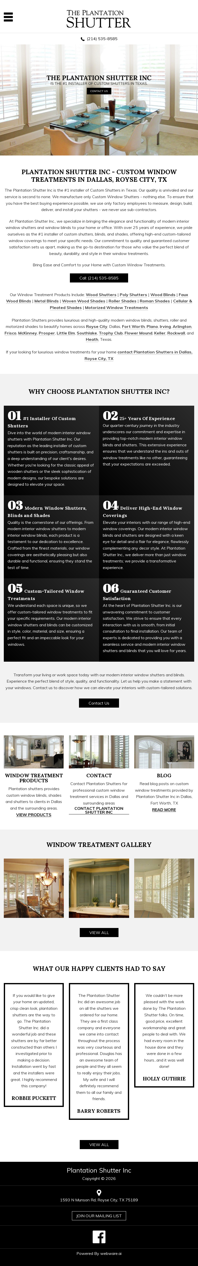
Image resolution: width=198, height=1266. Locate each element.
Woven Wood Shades (83, 300)
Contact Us (99, 703)
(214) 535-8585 (102, 38)
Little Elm (66, 332)
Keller (160, 332)
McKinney (27, 332)
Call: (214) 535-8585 (99, 277)
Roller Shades (122, 300)
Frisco (10, 332)
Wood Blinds (162, 294)
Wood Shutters (101, 294)
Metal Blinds (46, 300)
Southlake (87, 332)
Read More (164, 810)
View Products (33, 815)
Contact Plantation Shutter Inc (98, 810)
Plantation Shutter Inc (99, 1170)
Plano (152, 326)
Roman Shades (155, 300)
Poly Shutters (133, 294)
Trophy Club (111, 332)
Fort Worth (133, 326)
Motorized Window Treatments (116, 307)
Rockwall (176, 332)
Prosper (47, 332)
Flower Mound (138, 332)
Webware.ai (111, 1253)
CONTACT (99, 775)
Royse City (96, 326)
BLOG (164, 775)
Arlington (182, 326)
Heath (92, 339)
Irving (165, 326)
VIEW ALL (99, 932)
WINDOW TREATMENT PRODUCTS (34, 778)
